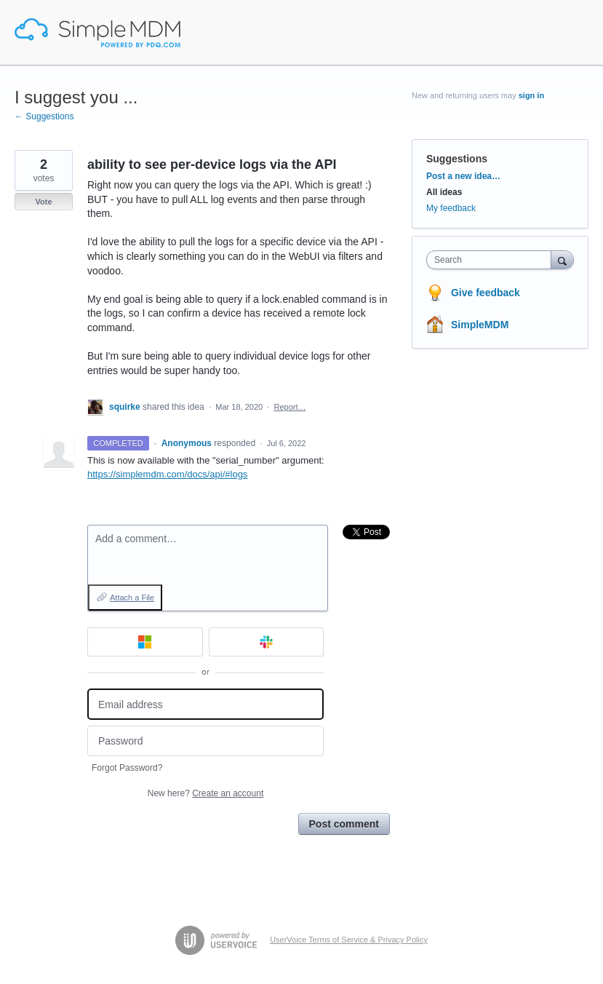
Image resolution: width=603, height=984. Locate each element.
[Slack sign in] (266, 641)
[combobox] (492, 260)
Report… (289, 406)
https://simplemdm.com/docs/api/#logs (167, 474)
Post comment (344, 824)
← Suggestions (44, 116)
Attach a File (132, 597)
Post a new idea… (463, 176)
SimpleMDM (479, 324)
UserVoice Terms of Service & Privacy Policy (349, 939)
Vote (43, 201)
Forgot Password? (127, 768)
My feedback (451, 208)
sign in (531, 95)
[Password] (205, 741)
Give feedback (485, 292)
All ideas (444, 192)
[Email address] (205, 704)
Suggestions (456, 158)
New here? (205, 793)
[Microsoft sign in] (145, 641)
